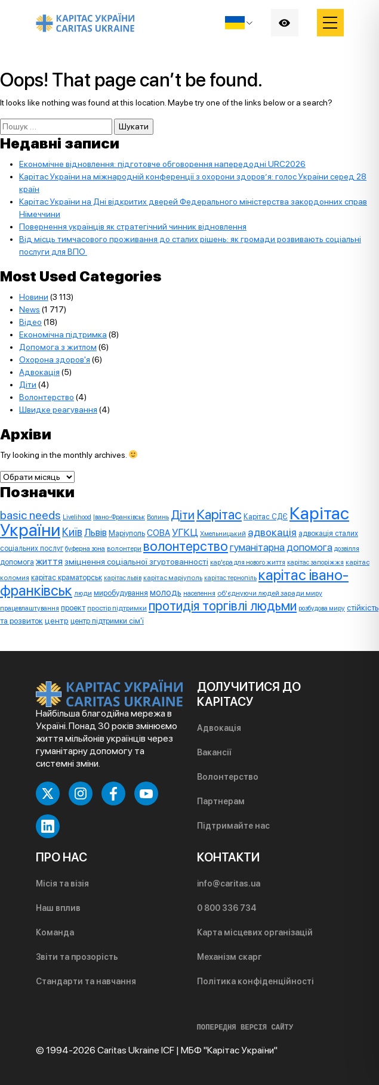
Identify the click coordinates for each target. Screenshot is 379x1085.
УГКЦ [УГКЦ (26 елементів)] (185, 532)
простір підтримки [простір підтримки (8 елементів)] (117, 608)
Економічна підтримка (63, 334)
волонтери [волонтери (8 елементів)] (124, 548)
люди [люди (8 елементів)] (83, 593)
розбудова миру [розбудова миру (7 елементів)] (321, 608)
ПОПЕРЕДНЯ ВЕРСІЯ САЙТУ (245, 1028)
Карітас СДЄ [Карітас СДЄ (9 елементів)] (266, 516)
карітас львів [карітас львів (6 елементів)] (122, 578)
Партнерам (221, 801)
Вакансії (214, 752)
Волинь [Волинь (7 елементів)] (158, 517)
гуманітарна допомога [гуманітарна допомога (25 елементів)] (281, 547)
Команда (55, 932)
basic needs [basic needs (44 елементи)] (30, 515)
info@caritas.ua (228, 883)
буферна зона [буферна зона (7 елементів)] (85, 548)
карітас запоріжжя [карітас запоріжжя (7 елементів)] (315, 562)
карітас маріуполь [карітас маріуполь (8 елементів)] (172, 578)
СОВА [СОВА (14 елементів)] (158, 533)
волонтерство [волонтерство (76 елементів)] (185, 546)
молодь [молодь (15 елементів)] (165, 592)
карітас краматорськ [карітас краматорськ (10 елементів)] (66, 577)
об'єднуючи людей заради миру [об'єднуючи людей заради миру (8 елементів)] (269, 593)
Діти (27, 384)
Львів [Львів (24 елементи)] (95, 532)
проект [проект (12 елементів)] (73, 607)
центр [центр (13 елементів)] (57, 620)
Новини (33, 297)
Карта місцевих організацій (255, 932)
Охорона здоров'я (54, 359)
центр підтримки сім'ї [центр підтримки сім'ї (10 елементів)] (107, 620)
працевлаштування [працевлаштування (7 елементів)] (29, 608)
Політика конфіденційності (255, 981)
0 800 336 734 (227, 908)
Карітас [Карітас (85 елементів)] (219, 514)
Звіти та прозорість (77, 957)
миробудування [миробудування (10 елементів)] (121, 592)
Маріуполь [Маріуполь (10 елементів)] (127, 533)
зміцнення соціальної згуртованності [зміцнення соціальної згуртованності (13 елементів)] (136, 561)
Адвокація (39, 372)
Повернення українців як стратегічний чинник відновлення (132, 226)
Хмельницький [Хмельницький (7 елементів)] (223, 533)
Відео (30, 322)
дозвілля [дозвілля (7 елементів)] (346, 548)
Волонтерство (46, 397)
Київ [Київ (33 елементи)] (72, 532)
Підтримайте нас (233, 825)
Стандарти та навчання (86, 981)
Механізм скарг (229, 957)
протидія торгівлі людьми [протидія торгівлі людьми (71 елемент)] (223, 605)
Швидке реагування (58, 409)
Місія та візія (62, 883)
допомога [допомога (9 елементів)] (17, 561)
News (29, 309)
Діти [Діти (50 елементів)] (183, 515)
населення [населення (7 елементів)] (199, 593)
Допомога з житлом (58, 347)
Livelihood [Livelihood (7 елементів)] (77, 517)
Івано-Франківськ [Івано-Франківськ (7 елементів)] (119, 517)
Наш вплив (58, 908)
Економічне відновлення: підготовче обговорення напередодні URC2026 (162, 164)
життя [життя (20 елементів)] (49, 561)
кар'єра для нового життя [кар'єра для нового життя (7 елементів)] (247, 562)
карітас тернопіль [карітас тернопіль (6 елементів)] (230, 578)
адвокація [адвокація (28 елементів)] (272, 532)
